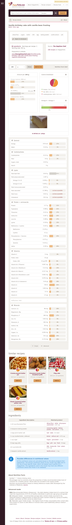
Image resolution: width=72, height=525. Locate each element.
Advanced (46, 346)
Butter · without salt (53, 436)
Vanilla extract (51, 451)
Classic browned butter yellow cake (18, 402)
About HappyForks (33, 5)
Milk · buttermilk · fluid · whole (56, 446)
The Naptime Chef (59, 46)
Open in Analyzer (20, 39)
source (25, 485)
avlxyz (43, 133)
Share (65, 20)
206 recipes (51, 49)
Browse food (57, 5)
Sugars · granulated (52, 439)
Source (44, 518)
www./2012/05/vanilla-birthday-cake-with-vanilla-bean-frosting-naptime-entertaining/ (26, 55)
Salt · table (50, 433)
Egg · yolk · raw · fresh (53, 443)
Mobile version (57, 518)
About (22, 518)
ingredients (16, 46)
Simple (36, 346)
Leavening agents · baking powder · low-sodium (54, 428)
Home (17, 518)
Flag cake (57, 373)
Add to (18, 380)
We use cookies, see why (61, 1)
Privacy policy (62, 521)
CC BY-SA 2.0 (36, 133)
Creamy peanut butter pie (18, 374)
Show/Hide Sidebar (2, 4)
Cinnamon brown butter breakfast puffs (37, 374)
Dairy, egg (16, 27)
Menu (67, 4)
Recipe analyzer (46, 5)
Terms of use (49, 521)
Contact (49, 518)
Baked (10, 27)
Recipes (27, 518)
